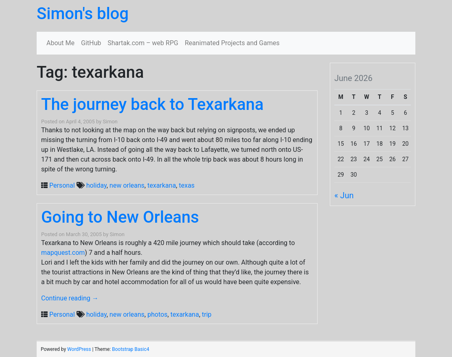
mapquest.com (63, 252)
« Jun (343, 195)
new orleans (127, 185)
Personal (62, 185)
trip (207, 314)
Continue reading (70, 298)
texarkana (161, 185)
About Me (60, 43)
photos (157, 314)
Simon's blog (83, 13)
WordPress (79, 349)
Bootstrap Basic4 (130, 349)
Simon (110, 121)
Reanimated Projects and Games (232, 43)
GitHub (91, 43)
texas (187, 185)
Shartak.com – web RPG (143, 43)
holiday (96, 185)
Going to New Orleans (120, 217)
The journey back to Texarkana (152, 104)
